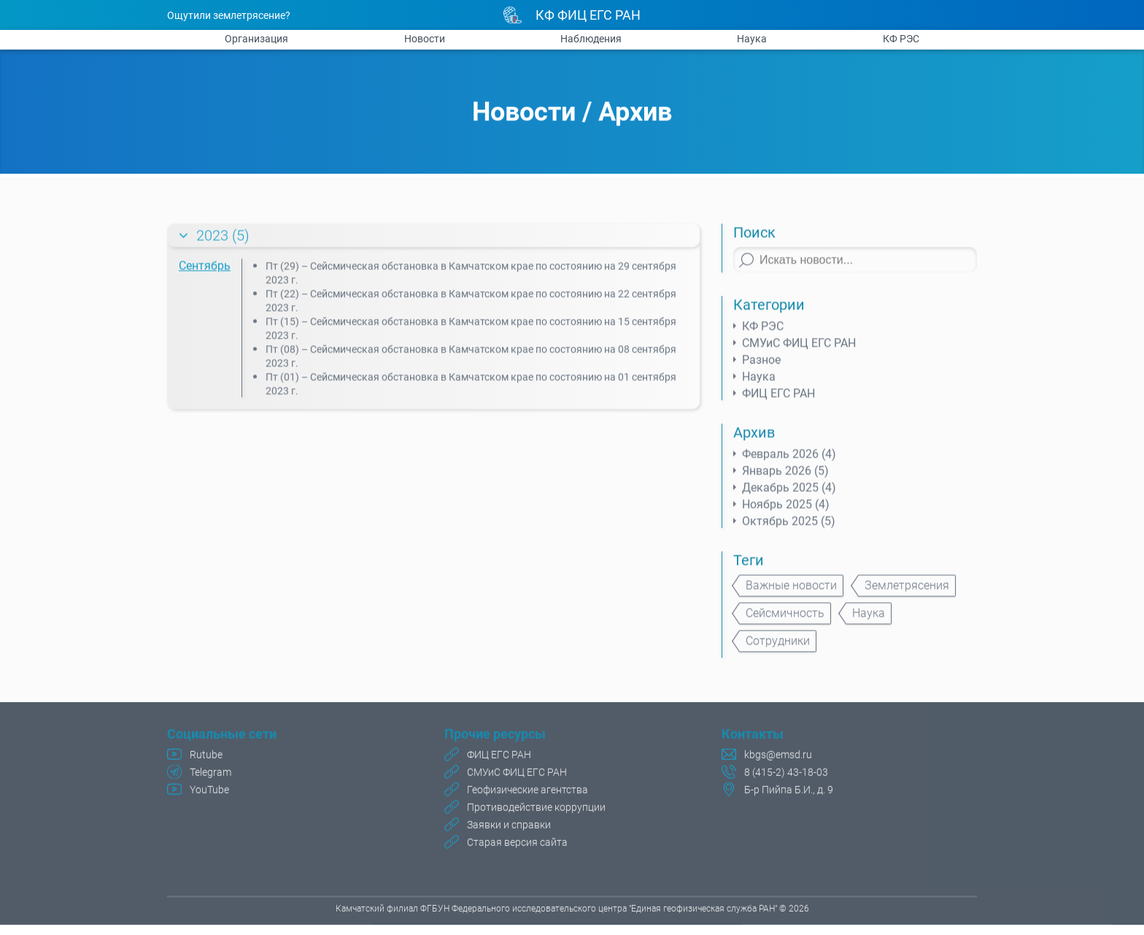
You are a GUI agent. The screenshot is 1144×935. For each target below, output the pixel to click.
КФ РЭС (901, 39)
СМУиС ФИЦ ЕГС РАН (799, 349)
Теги (748, 566)
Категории (769, 311)
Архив (635, 113)
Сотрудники (778, 647)
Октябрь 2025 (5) (788, 527)
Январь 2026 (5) (785, 477)
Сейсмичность (785, 619)
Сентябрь (205, 272)
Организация (256, 39)
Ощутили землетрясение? (228, 15)
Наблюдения (591, 39)
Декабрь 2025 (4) (789, 494)
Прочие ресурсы (495, 736)
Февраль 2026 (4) (789, 460)
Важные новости (791, 592)
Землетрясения (907, 592)
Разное (761, 366)
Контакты (753, 736)
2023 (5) (223, 241)
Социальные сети (222, 736)
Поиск (754, 238)
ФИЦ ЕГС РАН (778, 400)
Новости (424, 39)
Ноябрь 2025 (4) (786, 510)
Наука (752, 39)
